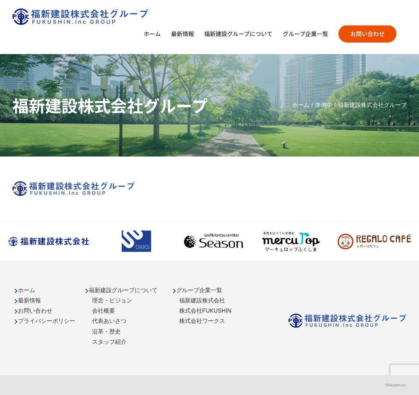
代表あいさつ (109, 321)
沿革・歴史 (106, 331)
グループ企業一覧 (199, 290)
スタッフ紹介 (109, 341)
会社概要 (103, 310)
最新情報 (29, 300)
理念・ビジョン (112, 300)
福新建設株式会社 (202, 300)
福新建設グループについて (123, 290)
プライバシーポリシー (46, 321)
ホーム (26, 290)
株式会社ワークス (202, 321)
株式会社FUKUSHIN (205, 310)
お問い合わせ (35, 310)
